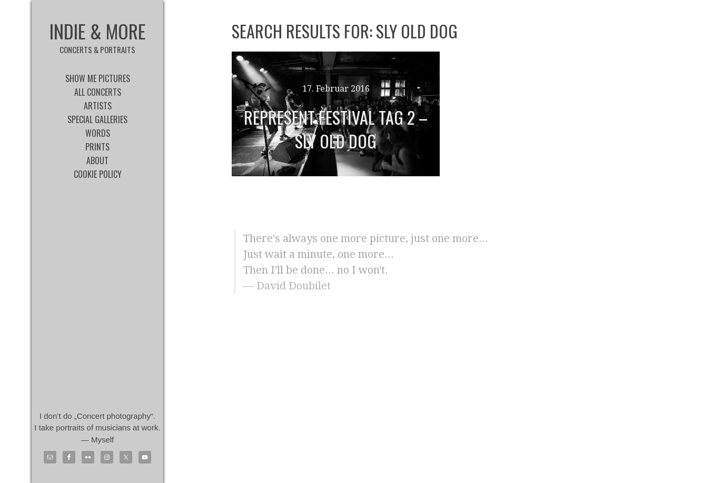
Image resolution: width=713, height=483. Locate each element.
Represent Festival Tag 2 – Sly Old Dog (336, 129)
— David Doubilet (287, 285)
